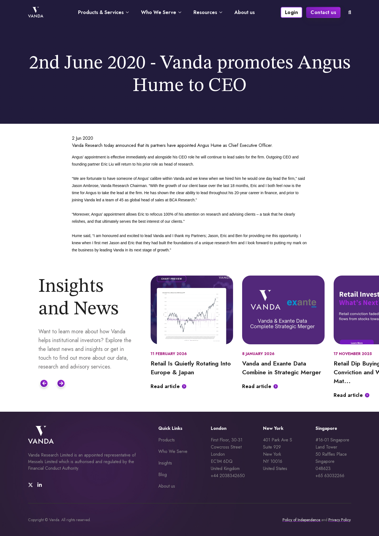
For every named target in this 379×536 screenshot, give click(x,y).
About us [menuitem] (166, 486)
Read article (165, 386)
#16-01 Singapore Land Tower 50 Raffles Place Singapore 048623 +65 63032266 (332, 458)
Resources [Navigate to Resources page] (205, 12)
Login (291, 12)
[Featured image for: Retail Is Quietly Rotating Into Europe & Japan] (192, 310)
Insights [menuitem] (165, 463)
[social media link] (30, 485)
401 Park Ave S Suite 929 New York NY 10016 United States (278, 454)
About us (244, 12)
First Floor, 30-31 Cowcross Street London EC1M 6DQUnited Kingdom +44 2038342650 (228, 458)
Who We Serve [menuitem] (172, 451)
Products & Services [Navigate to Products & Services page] (101, 12)
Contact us (323, 12)
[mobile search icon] (349, 12)
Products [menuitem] (166, 440)
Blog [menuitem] (162, 474)
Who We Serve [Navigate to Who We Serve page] (158, 12)
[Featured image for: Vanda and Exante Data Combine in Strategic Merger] (283, 310)
